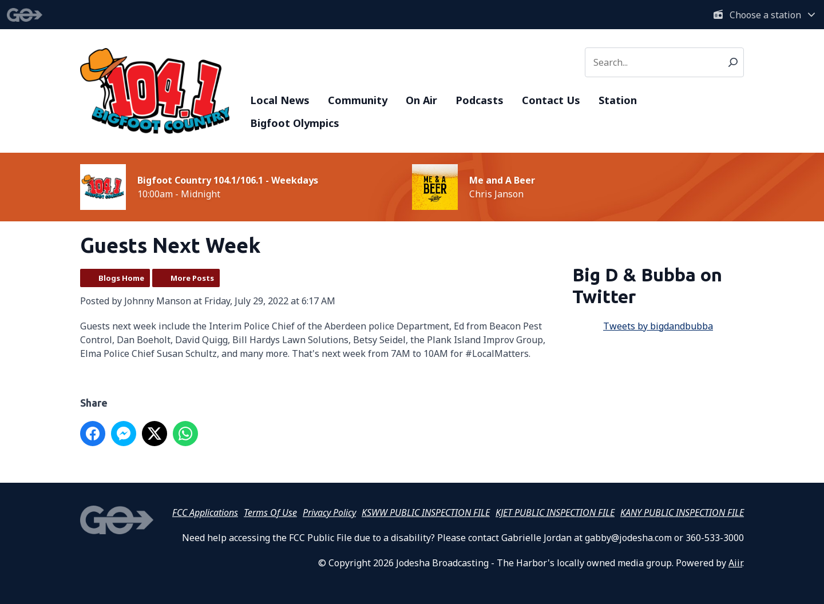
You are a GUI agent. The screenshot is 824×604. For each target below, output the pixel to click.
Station (618, 100)
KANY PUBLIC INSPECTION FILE (682, 512)
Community (357, 100)
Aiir (735, 563)
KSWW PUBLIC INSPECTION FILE (426, 512)
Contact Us (551, 100)
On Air (421, 100)
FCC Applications (205, 512)
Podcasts (479, 100)
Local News (280, 100)
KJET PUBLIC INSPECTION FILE (555, 512)
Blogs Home (121, 278)
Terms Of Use (270, 512)
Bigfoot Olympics (294, 123)
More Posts (192, 278)
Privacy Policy (329, 512)
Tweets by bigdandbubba (658, 326)
